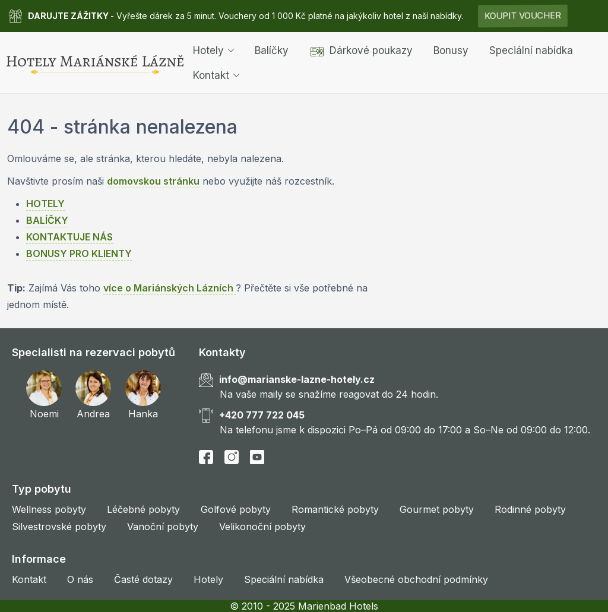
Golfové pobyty (236, 509)
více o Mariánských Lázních (169, 288)
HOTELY (45, 204)
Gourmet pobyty (437, 509)
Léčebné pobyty (143, 509)
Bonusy (450, 50)
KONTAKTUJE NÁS (69, 237)
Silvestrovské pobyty (59, 526)
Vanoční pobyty (162, 526)
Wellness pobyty (49, 509)
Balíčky (272, 50)
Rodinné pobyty (530, 509)
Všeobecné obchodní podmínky (416, 579)
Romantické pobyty (335, 509)
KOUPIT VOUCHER (523, 15)
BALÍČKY (47, 220)
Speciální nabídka (531, 50)
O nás (80, 579)
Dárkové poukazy (361, 50)
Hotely (213, 50)
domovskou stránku (153, 181)
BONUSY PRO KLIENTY (79, 253)
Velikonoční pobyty (262, 526)
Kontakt (216, 75)
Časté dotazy (143, 579)
